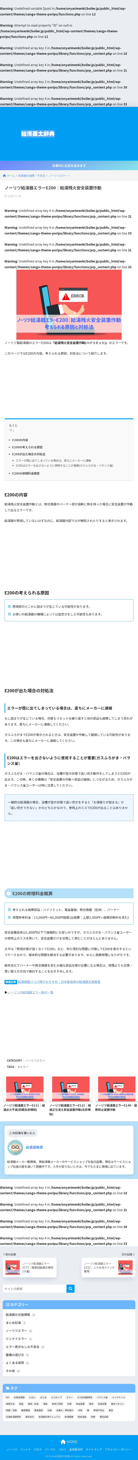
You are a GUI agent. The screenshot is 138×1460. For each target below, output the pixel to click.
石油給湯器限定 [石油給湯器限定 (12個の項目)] (13, 1416)
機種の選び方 (18, 1355)
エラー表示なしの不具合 (25, 1347)
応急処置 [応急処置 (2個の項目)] (102, 1403)
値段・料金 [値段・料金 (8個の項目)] (33, 1403)
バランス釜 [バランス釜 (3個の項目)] (102, 1397)
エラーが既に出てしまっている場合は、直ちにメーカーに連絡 (53, 460)
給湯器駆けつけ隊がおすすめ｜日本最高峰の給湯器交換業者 (59, 981)
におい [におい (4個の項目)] (32, 1397)
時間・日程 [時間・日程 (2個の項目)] (11, 1410)
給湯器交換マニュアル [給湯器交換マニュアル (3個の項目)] (49, 1416)
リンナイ (25, 1449)
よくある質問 (18, 1363)
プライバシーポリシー (118, 1449)
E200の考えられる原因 (27, 447)
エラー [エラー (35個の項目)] (69, 1397)
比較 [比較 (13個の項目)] (49, 1410)
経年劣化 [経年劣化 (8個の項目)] (30, 1416)
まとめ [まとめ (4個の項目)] (43, 1397)
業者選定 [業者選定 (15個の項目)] (38, 1410)
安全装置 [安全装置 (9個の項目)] (80, 1403)
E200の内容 (20, 440)
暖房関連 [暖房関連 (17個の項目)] (25, 1410)
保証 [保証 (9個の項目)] (21, 1403)
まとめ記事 (16, 1322)
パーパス (50, 1449)
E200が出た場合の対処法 (28, 454)
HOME (69, 1442)
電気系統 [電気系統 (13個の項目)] (104, 1416)
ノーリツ (11, 1449)
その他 (13, 1371)
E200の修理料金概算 (26, 473)
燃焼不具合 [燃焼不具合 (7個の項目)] (98, 1410)
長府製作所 (76, 1449)
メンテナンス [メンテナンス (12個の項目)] (118, 1397)
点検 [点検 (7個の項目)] (80, 1410)
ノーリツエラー (35, 1060)
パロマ (38, 1449)
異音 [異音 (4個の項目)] (111, 1410)
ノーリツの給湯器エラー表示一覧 (30, 992)
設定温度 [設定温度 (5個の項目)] (82, 1416)
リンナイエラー (19, 1338)
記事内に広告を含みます (69, 165)
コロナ (62, 1449)
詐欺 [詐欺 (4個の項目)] (93, 1416)
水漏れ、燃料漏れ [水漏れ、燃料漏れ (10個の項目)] (64, 1410)
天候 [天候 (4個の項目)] (69, 1403)
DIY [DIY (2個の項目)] (7, 1397)
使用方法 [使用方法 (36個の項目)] (10, 1403)
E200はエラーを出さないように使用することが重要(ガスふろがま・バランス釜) (64, 465)
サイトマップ (94, 1449)
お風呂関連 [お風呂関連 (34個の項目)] (19, 1397)
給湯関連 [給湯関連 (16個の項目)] (69, 1416)
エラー (24, 1067)
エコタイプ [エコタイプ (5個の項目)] (56, 1397)
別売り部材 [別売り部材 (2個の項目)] (57, 1403)
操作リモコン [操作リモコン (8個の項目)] (117, 1403)
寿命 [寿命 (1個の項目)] (91, 1403)
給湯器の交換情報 (21, 1314)
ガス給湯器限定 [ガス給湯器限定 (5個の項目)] (84, 1397)
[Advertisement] (100, 134)
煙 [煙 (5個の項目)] (88, 1410)
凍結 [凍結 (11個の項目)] (45, 1403)
